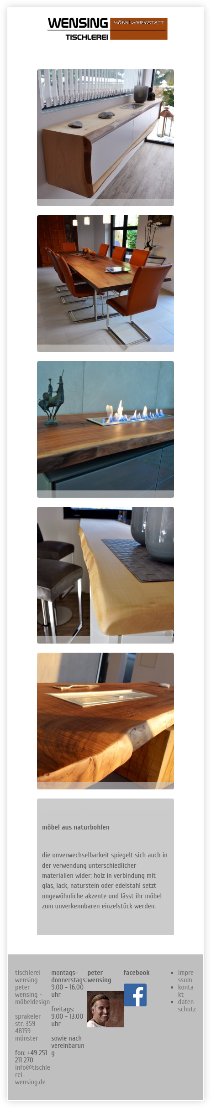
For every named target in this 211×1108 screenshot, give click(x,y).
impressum (186, 976)
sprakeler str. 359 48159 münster (28, 1027)
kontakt (186, 991)
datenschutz (187, 1005)
